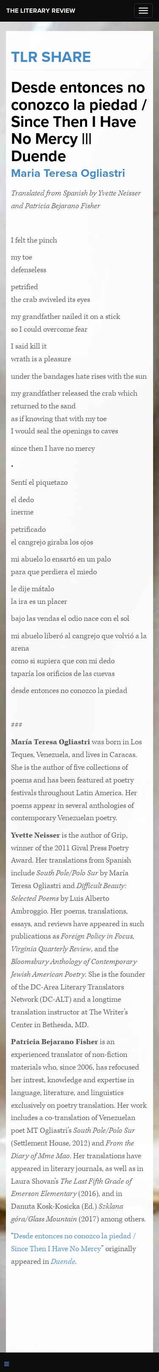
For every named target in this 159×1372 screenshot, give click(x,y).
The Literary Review (40, 10)
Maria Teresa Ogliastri (68, 173)
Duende (63, 1261)
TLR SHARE (51, 57)
